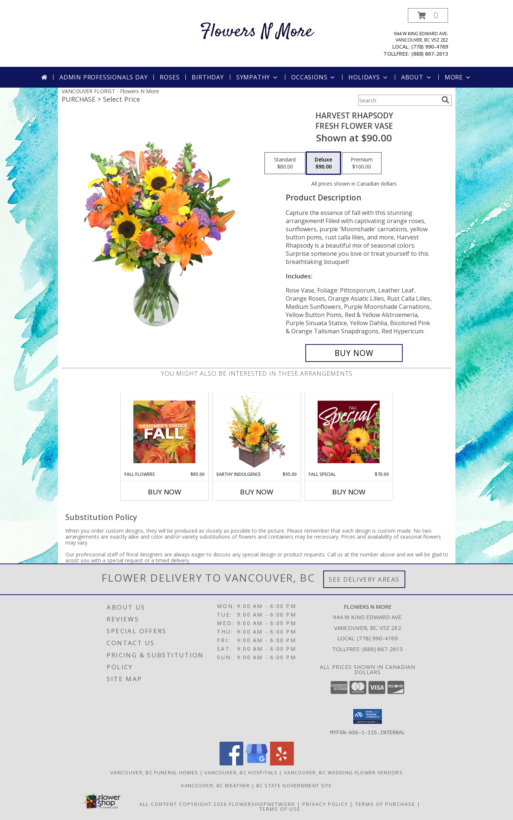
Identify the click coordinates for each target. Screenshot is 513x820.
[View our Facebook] (231, 763)
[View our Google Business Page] (257, 763)
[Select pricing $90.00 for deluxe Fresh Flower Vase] (323, 163)
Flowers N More (256, 32)
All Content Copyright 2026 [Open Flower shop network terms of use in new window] (183, 803)
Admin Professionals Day (103, 77)
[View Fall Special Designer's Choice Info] (349, 431)
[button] (428, 15)
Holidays (368, 77)
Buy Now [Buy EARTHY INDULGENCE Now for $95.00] (256, 492)
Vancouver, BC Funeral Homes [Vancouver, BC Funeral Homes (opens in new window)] (154, 772)
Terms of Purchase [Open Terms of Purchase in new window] (385, 803)
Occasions (313, 77)
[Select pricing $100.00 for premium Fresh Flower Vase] (361, 163)
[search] (445, 100)
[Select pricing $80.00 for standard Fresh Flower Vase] (285, 163)
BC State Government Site (294, 785)
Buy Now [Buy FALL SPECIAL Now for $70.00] (349, 492)
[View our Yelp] (282, 763)
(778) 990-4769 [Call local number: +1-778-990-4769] (429, 46)
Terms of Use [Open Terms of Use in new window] (280, 808)
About (416, 77)
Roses (169, 77)
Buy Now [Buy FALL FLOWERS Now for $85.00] (164, 492)
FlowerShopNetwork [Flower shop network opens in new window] (262, 803)
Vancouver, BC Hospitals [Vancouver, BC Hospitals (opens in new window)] (240, 772)
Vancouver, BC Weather (215, 785)
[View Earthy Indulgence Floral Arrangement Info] (256, 432)
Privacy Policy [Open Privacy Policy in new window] (325, 803)
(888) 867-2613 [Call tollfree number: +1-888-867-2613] (429, 53)
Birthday (208, 77)
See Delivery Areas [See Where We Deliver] (364, 579)
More (458, 77)
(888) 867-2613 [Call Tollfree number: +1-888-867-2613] (382, 649)
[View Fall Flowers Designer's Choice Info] (164, 431)
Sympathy (257, 77)
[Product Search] (398, 100)
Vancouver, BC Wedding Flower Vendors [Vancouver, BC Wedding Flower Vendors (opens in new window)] (343, 772)
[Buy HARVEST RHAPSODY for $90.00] (354, 353)
